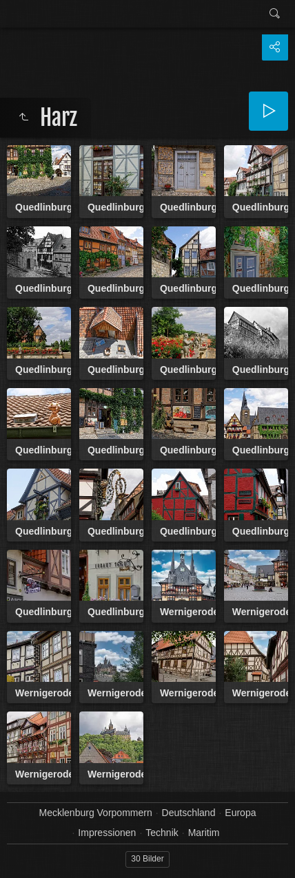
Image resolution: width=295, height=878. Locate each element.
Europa (240, 812)
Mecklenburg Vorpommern (95, 812)
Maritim (204, 832)
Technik (161, 832)
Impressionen (107, 832)
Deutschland (189, 812)
